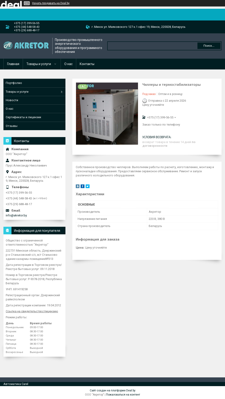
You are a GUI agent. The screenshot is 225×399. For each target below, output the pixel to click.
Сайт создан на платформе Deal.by (112, 390)
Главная (13, 64)
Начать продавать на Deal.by (51, 3)
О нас (68, 64)
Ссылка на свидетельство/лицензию (32, 311)
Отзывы (11, 126)
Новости (12, 100)
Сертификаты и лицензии (23, 117)
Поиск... (208, 45)
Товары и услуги (38, 64)
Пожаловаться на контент (123, 394)
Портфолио (14, 83)
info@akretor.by (16, 215)
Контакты (87, 64)
